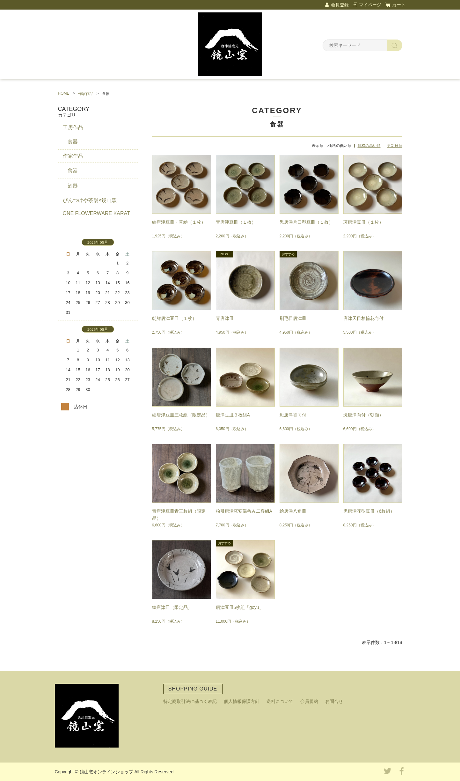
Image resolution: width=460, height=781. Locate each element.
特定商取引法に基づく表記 (190, 701)
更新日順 (394, 145)
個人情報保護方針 (241, 701)
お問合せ (334, 701)
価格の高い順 (369, 145)
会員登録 (340, 4)
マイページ (370, 4)
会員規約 (309, 701)
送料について (280, 701)
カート (398, 4)
